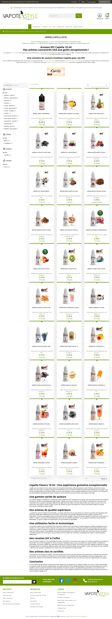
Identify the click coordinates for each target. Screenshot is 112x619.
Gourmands (9, 123)
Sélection (32, 598)
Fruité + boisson (9, 105)
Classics (7, 103)
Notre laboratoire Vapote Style (65, 605)
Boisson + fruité (9, 95)
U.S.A (7, 167)
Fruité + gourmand (10, 108)
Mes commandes (7, 598)
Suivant (105, 478)
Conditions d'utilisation (63, 597)
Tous (5, 93)
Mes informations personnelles (11, 604)
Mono (7, 140)
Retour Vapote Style (8, 592)
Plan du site (60, 611)
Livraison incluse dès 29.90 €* (38, 595)
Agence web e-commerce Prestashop (76, 616)
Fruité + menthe (10, 111)
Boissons (7, 100)
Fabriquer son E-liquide (36, 606)
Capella (7, 155)
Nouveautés (33, 601)
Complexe (8, 143)
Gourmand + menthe (11, 121)
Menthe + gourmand (11, 129)
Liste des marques (35, 604)
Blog (83, 1)
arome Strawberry (49, 61)
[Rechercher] (65, 15)
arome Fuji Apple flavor (71, 61)
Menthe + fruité (9, 126)
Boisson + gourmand (11, 98)
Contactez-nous (104, 1)
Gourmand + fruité (10, 118)
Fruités (7, 113)
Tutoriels (74, 1)
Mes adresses (6, 601)
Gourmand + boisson (11, 116)
